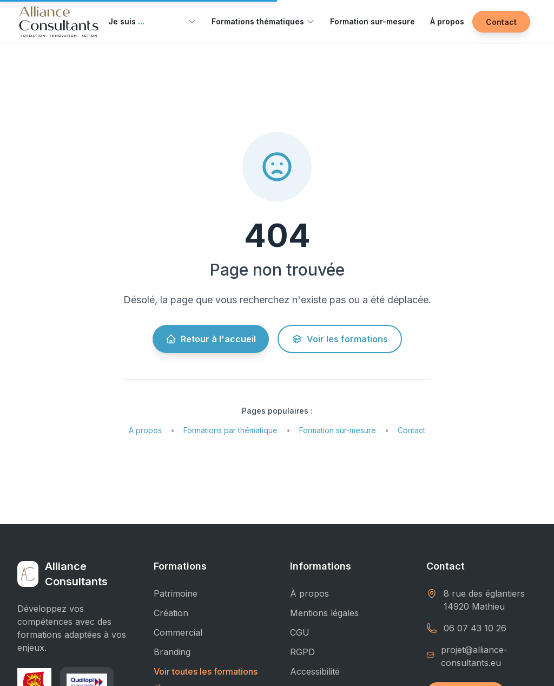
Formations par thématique (229, 430)
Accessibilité (314, 671)
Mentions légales (324, 613)
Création (171, 613)
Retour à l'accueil (211, 339)
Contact (502, 22)
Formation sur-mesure (371, 21)
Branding (172, 652)
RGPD (301, 652)
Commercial (178, 632)
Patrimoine (176, 593)
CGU (299, 632)
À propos (444, 21)
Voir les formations (338, 339)
